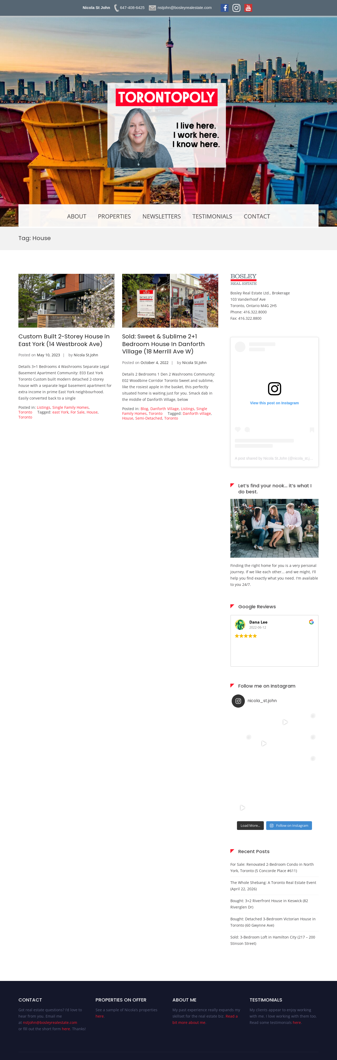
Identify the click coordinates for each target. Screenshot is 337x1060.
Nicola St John (96, 7)
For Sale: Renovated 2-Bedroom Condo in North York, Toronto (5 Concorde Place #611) (272, 867)
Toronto (25, 412)
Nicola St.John (86, 354)
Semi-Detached (148, 418)
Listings (43, 407)
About (76, 216)
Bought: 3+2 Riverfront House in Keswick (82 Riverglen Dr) (269, 904)
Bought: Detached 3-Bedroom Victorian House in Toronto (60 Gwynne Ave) (273, 922)
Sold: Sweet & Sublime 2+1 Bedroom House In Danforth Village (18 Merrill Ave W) (163, 344)
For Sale (78, 412)
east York (60, 412)
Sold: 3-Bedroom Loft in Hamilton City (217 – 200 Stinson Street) (272, 940)
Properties (114, 216)
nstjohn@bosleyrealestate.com (50, 1022)
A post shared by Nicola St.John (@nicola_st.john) (276, 458)
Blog (144, 408)
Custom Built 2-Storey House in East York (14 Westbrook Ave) (64, 340)
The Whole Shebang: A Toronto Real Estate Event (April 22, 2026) (273, 885)
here (66, 1028)
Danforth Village (164, 408)
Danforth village (197, 413)
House (92, 412)
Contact (257, 216)
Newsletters (161, 216)
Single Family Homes (70, 407)
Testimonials (212, 216)
